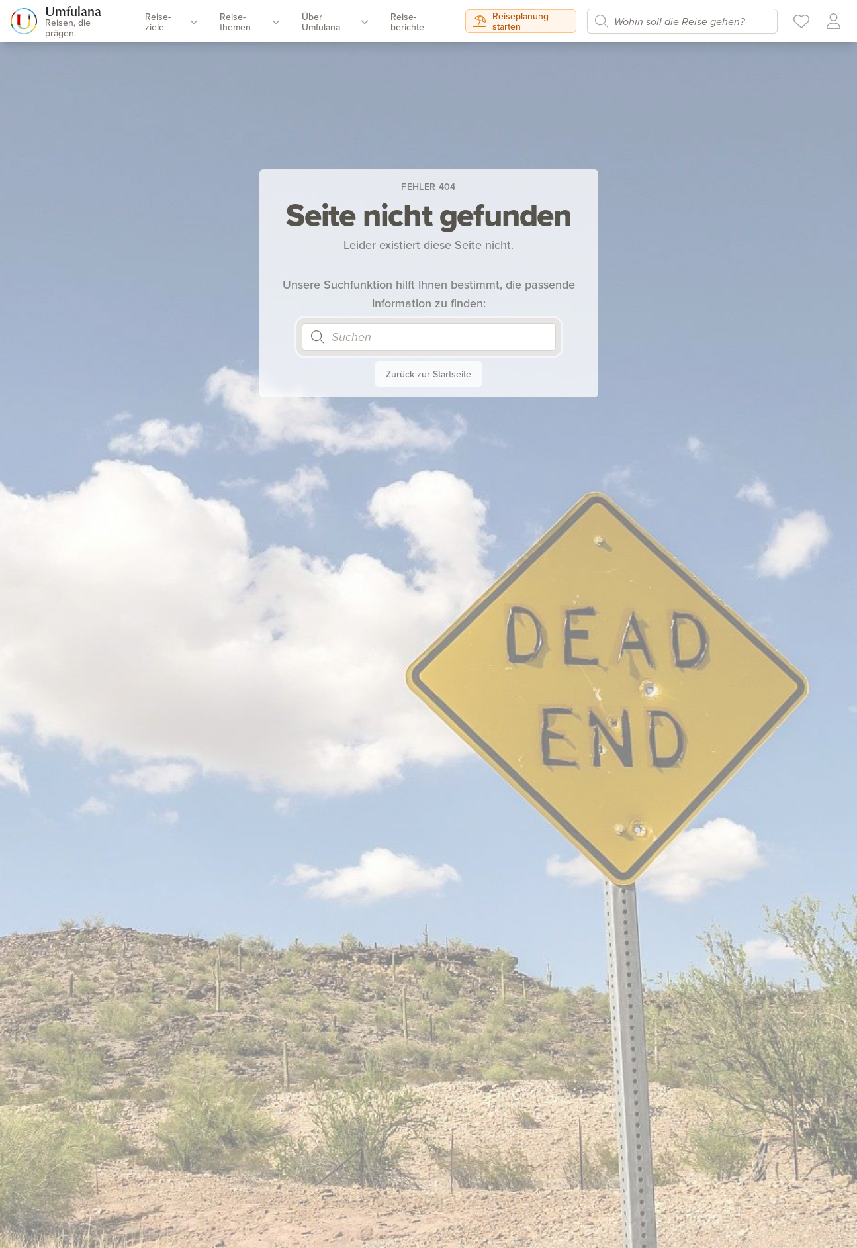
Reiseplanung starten (511, 21)
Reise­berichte (407, 22)
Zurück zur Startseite (428, 374)
